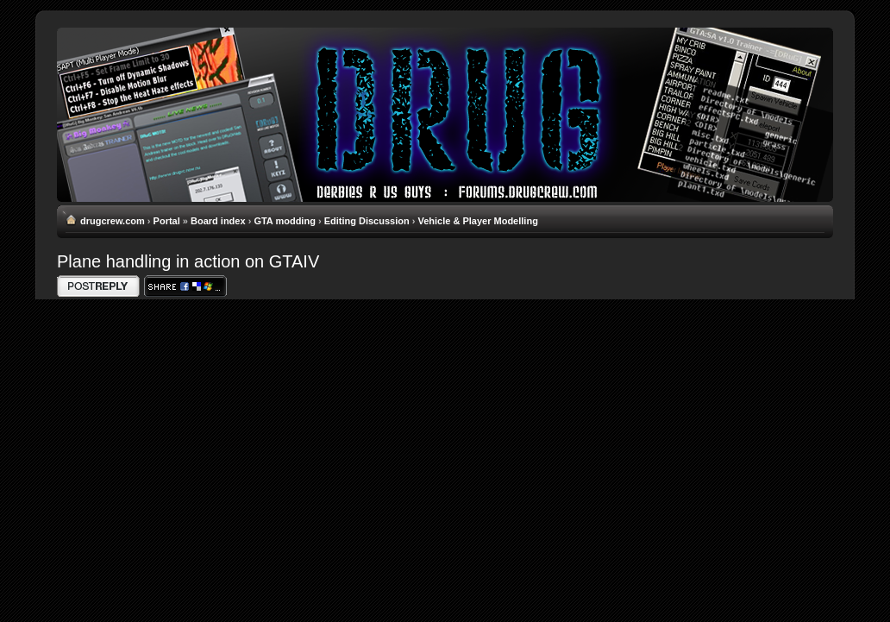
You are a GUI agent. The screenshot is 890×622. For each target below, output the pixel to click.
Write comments (98, 286)
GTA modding (284, 221)
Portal (167, 221)
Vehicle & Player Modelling (477, 221)
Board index (218, 221)
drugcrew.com (112, 221)
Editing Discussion (367, 221)
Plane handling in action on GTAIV (188, 261)
